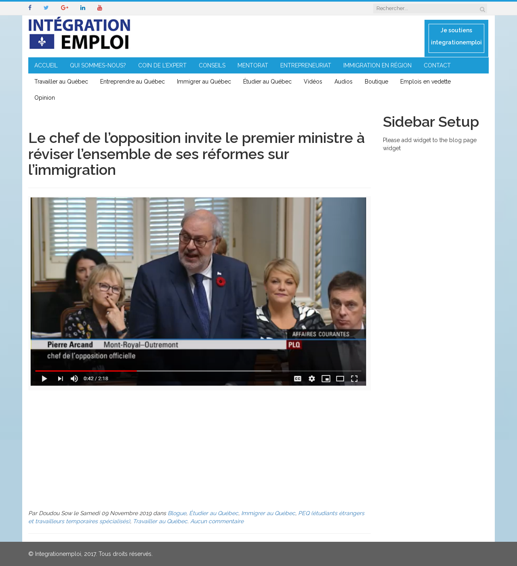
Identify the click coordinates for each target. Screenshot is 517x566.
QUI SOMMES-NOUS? (98, 65)
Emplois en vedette (425, 81)
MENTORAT (252, 65)
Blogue (177, 513)
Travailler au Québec (61, 81)
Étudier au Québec (267, 81)
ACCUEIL (46, 65)
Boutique (376, 81)
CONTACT (437, 65)
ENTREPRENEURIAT (305, 65)
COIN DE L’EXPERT (162, 65)
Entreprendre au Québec (132, 81)
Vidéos (313, 81)
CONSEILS (212, 65)
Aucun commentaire (217, 521)
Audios (343, 81)
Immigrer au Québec (204, 81)
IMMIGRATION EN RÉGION (377, 65)
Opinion (44, 97)
